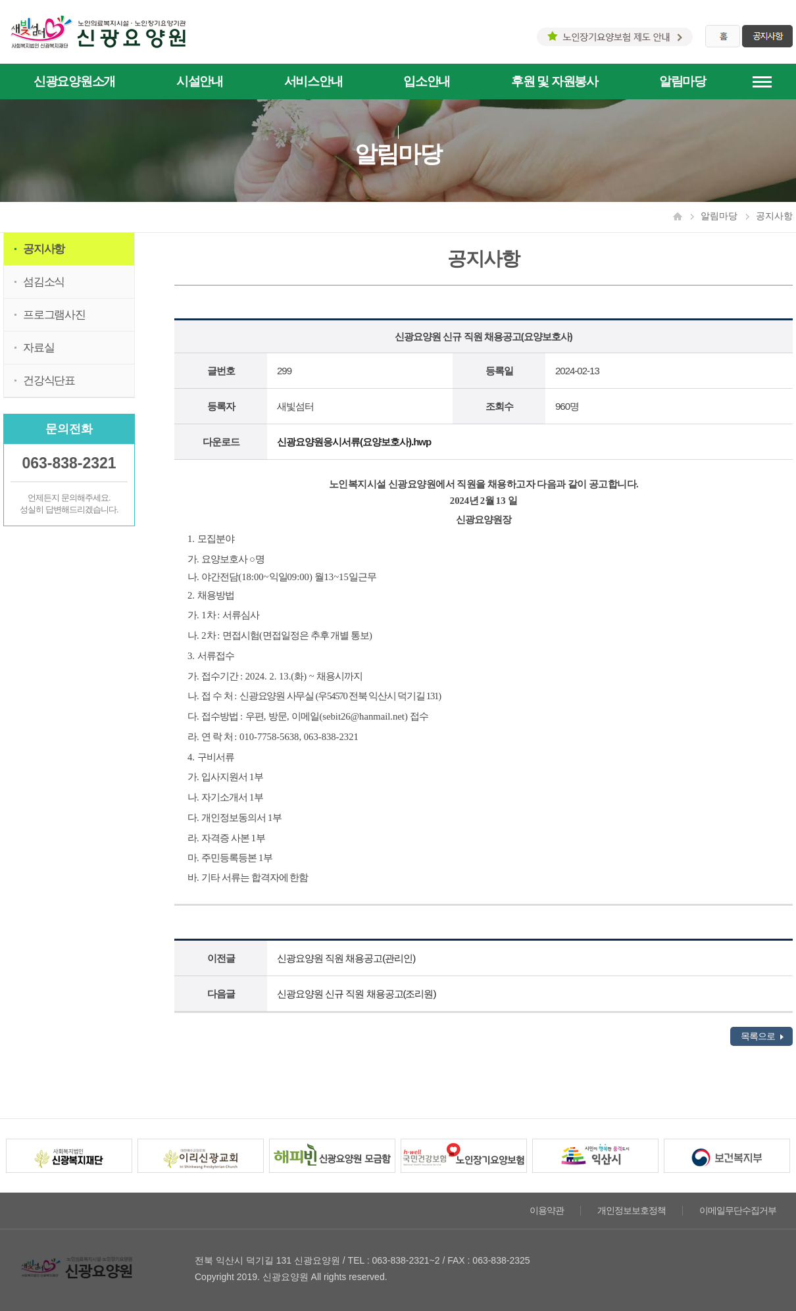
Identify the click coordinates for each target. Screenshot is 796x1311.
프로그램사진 (54, 315)
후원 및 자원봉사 (554, 81)
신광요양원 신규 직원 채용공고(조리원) (356, 993)
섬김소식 (43, 282)
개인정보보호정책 (631, 1211)
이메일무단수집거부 (737, 1211)
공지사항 (43, 249)
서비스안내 (313, 81)
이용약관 (547, 1211)
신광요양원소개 (74, 81)
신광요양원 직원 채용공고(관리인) (346, 958)
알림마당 (682, 81)
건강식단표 (49, 380)
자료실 (38, 347)
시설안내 (199, 81)
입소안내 (426, 81)
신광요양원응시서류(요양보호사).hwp (354, 441)
